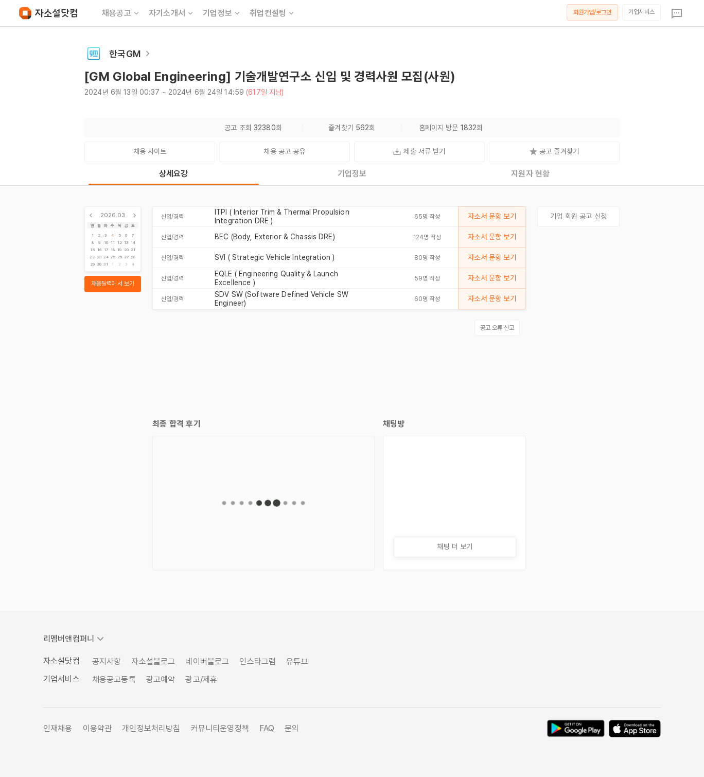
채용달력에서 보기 (112, 283)
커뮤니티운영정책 (220, 728)
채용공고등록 (114, 679)
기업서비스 (641, 11)
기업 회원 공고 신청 (578, 216)
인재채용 (58, 728)
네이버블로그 (207, 661)
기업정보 (222, 13)
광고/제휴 (201, 679)
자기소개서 (172, 13)
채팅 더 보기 (454, 546)
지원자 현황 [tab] (530, 174)
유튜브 (297, 661)
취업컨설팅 (272, 13)
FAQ (266, 728)
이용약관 (97, 728)
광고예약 (160, 679)
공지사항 (106, 661)
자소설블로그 (153, 661)
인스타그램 (257, 661)
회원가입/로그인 (592, 12)
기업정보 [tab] (352, 174)
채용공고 (121, 13)
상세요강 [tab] (173, 174)
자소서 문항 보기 (492, 216)
